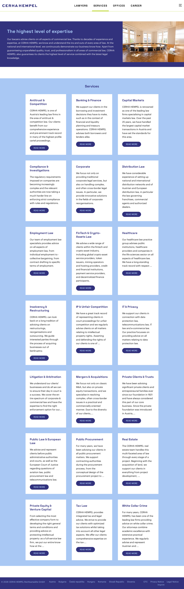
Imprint (161, 584)
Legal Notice (173, 581)
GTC (145, 581)
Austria (52, 581)
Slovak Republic (116, 581)
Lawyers (81, 5)
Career (136, 5)
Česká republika (76, 581)
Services (100, 5)
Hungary (91, 581)
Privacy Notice (157, 581)
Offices (119, 5)
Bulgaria (62, 581)
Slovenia (131, 581)
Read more (39, 148)
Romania (102, 581)
